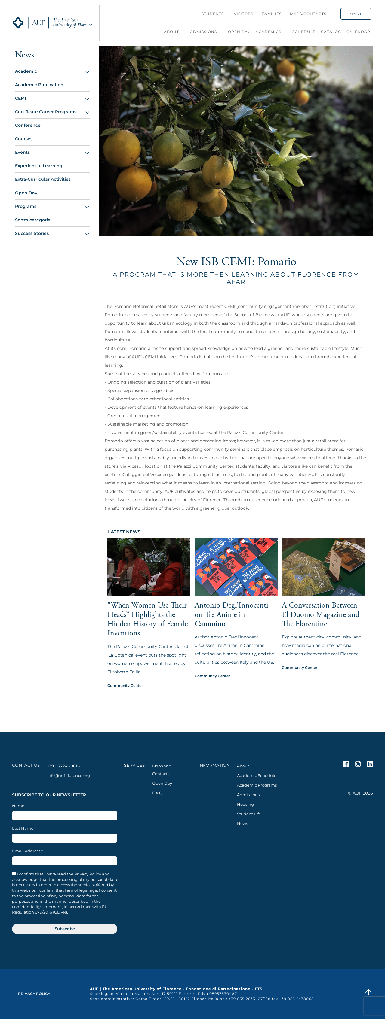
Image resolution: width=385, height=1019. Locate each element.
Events (22, 152)
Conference (28, 125)
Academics (271, 32)
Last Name (24, 828)
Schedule (304, 31)
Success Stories (32, 233)
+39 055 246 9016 (63, 765)
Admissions (206, 32)
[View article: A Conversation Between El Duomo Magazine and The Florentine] (323, 583)
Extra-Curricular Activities (43, 179)
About (174, 32)
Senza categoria (33, 220)
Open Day (239, 31)
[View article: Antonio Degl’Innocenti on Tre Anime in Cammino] (236, 583)
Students (213, 13)
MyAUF (356, 14)
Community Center (125, 685)
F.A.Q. (157, 792)
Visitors (243, 13)
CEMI (20, 98)
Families (272, 13)
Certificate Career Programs (45, 111)
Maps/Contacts (308, 13)
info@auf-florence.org (68, 775)
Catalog (331, 31)
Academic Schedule (256, 775)
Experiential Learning (39, 165)
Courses (23, 138)
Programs (25, 206)
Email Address (27, 851)
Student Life (249, 813)
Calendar (358, 31)
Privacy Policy (34, 993)
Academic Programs (257, 785)
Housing (245, 804)
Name (19, 806)
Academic (26, 71)
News (242, 823)
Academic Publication (39, 84)
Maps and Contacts (161, 769)
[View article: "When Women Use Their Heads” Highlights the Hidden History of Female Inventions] (148, 588)
